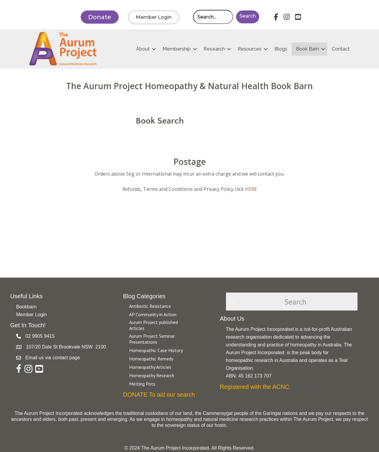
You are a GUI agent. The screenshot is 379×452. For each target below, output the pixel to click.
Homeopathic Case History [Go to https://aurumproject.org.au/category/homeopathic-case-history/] (156, 350)
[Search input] (213, 17)
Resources (250, 49)
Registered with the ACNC (254, 386)
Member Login (31, 314)
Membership (177, 49)
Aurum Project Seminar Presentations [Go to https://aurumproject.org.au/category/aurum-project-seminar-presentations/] (152, 339)
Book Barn (307, 49)
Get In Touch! (28, 325)
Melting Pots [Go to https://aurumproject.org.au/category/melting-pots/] (142, 384)
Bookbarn (26, 306)
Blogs (280, 49)
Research (214, 49)
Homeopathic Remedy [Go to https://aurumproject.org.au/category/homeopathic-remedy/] (151, 359)
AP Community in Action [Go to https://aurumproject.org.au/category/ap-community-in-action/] (152, 314)
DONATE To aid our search (159, 394)
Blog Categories (144, 296)
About (143, 49)
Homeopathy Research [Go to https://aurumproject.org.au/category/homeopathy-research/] (151, 375)
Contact (341, 49)
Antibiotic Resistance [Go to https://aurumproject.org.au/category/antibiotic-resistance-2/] (150, 306)
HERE (251, 189)
